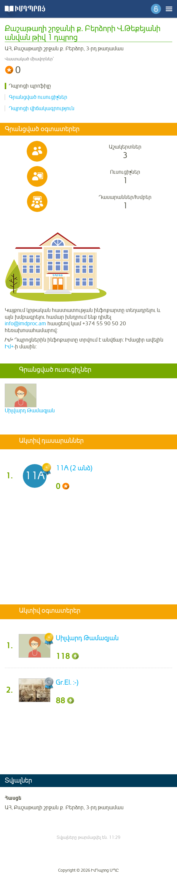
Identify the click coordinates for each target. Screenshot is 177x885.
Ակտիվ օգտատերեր (49, 611)
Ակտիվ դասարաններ (51, 441)
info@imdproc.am (25, 323)
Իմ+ (9, 346)
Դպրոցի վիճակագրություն (41, 108)
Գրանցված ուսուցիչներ (38, 97)
